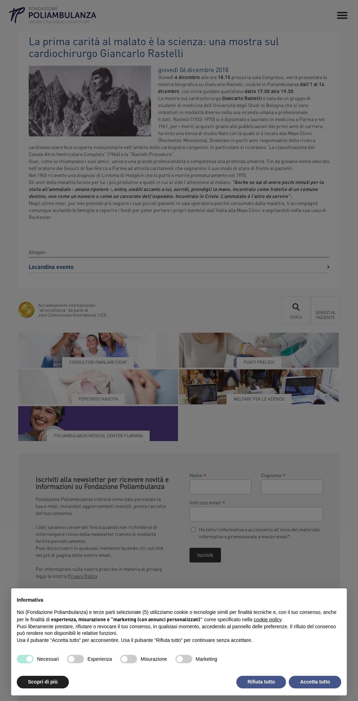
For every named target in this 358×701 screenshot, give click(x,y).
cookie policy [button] (267, 619)
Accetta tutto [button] (315, 682)
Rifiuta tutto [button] (261, 682)
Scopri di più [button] (43, 682)
